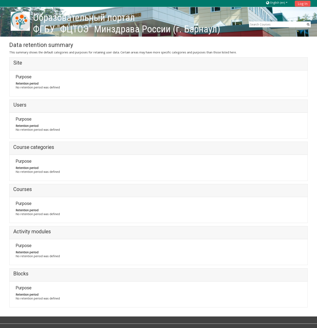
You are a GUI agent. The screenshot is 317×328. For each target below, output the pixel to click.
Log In (302, 3)
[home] (20, 21)
